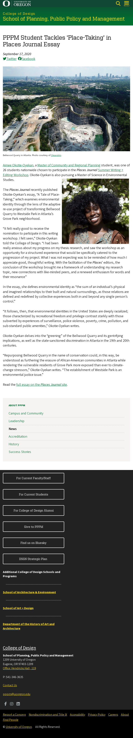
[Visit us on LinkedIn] (18, 704)
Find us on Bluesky (34, 542)
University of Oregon (19, 727)
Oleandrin (56, 155)
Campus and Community (26, 413)
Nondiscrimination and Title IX (48, 715)
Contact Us (10, 685)
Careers (113, 715)
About (125, 715)
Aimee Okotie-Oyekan (18, 165)
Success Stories (20, 452)
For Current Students (33, 494)
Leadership (16, 421)
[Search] (118, 3)
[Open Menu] (126, 3)
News (13, 429)
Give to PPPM (33, 526)
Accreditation (18, 436)
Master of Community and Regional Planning (68, 165)
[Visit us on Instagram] (11, 704)
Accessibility (77, 715)
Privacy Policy (96, 715)
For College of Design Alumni (34, 510)
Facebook (26, 58)
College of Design (19, 648)
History (14, 444)
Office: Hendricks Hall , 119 (19, 668)
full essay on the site (41, 384)
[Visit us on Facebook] (5, 704)
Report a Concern (14, 715)
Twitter (9, 58)
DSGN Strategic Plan (33, 559)
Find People (10, 720)
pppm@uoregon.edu (16, 694)
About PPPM (17, 405)
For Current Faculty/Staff (33, 478)
